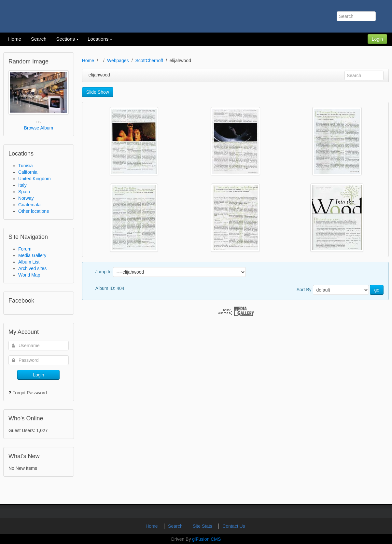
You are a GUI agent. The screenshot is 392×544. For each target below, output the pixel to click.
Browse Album (38, 127)
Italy (22, 185)
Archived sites (32, 268)
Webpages (118, 60)
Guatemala (29, 204)
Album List (28, 262)
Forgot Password (29, 392)
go (376, 289)
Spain (24, 191)
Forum (24, 249)
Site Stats (203, 526)
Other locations (33, 211)
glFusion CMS (206, 539)
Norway (26, 198)
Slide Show (97, 92)
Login (377, 39)
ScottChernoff (149, 60)
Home (88, 60)
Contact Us (233, 526)
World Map (29, 275)
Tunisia (25, 165)
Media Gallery (32, 255)
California (27, 172)
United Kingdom (34, 178)
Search (176, 526)
